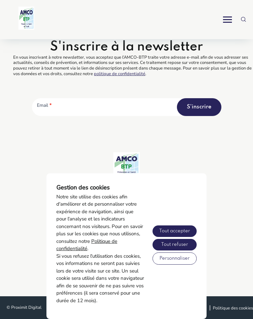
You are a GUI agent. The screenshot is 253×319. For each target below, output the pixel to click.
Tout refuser (174, 244)
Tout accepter (174, 231)
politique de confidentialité (119, 74)
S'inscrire (199, 107)
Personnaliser (174, 258)
